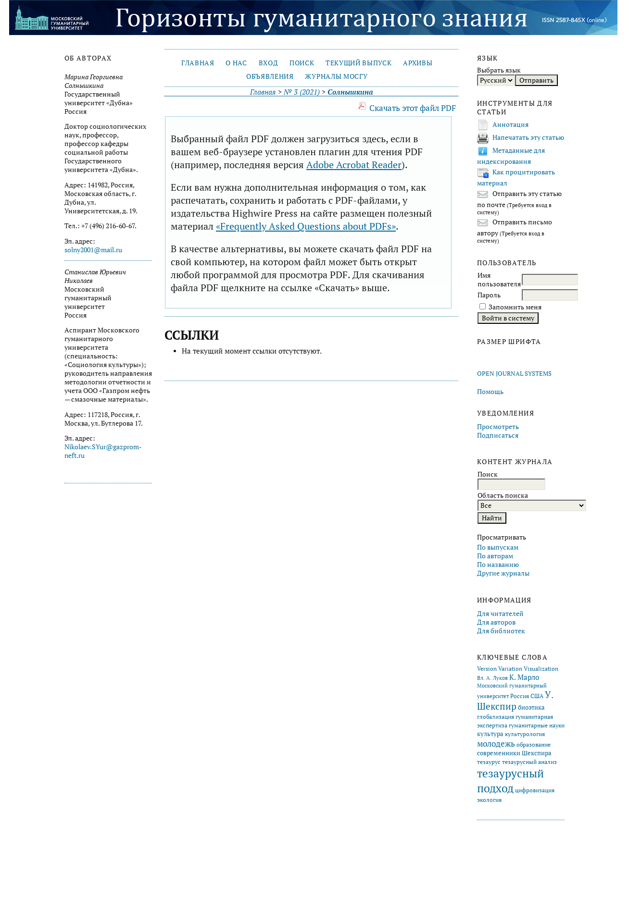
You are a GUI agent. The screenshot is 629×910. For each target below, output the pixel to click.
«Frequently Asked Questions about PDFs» (306, 226)
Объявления (270, 76)
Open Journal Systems (514, 373)
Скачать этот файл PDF (412, 107)
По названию (498, 564)
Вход (268, 63)
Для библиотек (501, 631)
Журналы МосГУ (336, 76)
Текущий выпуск (358, 63)
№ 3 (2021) (302, 92)
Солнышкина (350, 92)
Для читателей (500, 613)
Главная (197, 63)
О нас (236, 63)
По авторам (495, 556)
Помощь (490, 391)
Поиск (301, 63)
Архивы (417, 63)
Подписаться (497, 435)
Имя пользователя (499, 279)
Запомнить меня (515, 307)
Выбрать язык (499, 70)
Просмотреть (498, 426)
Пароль (489, 295)
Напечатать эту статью (528, 137)
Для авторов (496, 622)
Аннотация (510, 124)
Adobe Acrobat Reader (354, 164)
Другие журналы (503, 573)
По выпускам (497, 547)
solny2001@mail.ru (93, 250)
